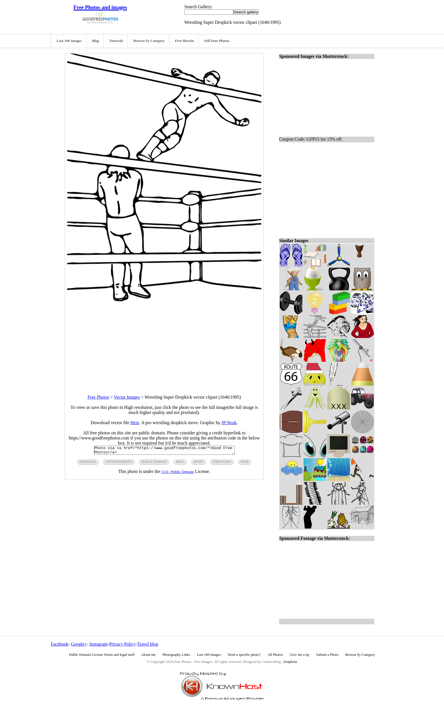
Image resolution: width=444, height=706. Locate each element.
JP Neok (228, 422)
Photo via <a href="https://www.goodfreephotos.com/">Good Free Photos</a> (164, 451)
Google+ (79, 644)
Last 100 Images (69, 41)
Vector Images (127, 397)
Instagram (98, 644)
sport (198, 463)
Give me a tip (299, 655)
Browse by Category (149, 41)
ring (180, 463)
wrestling (222, 463)
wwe (245, 463)
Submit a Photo (327, 655)
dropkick (88, 463)
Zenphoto (290, 662)
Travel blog (147, 644)
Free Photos (98, 397)
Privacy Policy (122, 644)
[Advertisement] (164, 344)
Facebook (59, 644)
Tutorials (116, 41)
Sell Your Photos (217, 41)
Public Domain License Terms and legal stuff (102, 655)
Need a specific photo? (244, 655)
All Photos (275, 655)
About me (148, 655)
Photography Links (176, 655)
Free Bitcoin (184, 41)
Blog (95, 41)
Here (135, 422)
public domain (154, 463)
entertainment (119, 463)
